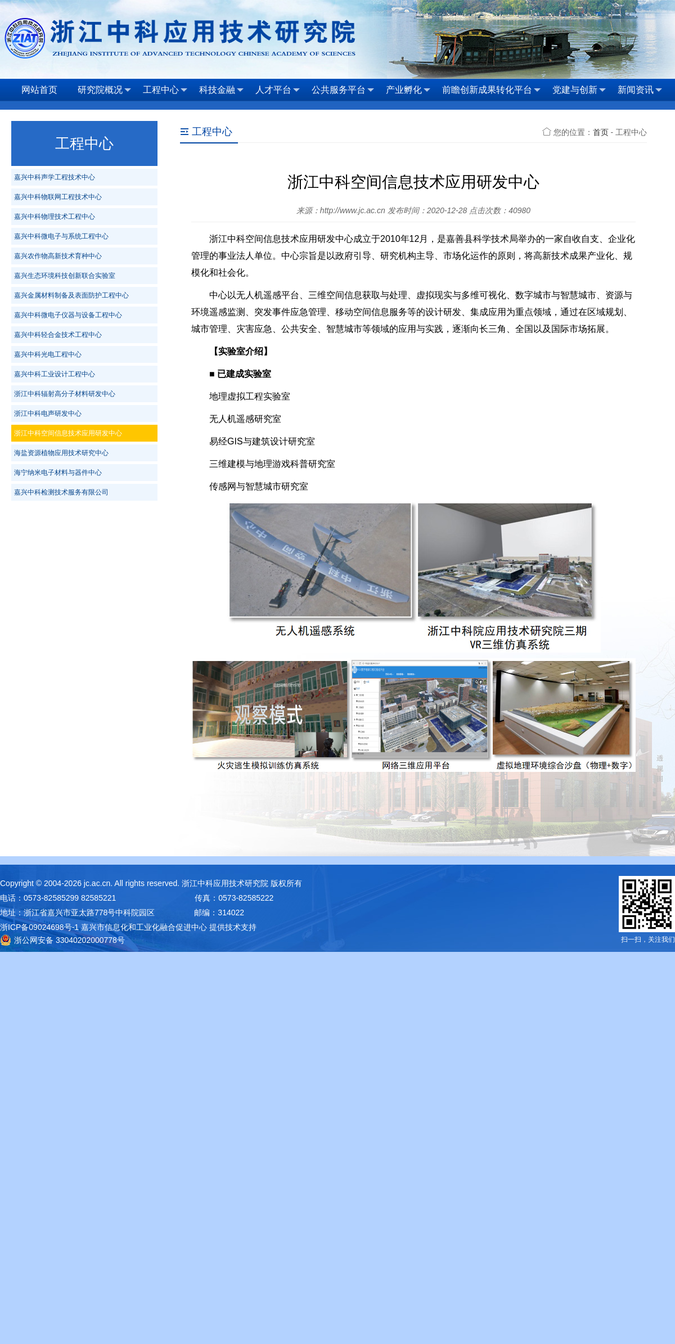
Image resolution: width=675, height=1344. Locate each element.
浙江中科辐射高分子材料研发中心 (64, 394)
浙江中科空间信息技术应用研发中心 (68, 433)
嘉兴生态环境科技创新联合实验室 (64, 276)
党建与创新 (579, 90)
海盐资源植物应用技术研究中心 (61, 453)
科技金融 (221, 90)
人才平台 (277, 90)
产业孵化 (408, 90)
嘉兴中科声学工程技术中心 (54, 177)
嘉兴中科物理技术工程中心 (54, 217)
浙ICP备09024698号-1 (39, 927)
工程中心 (165, 90)
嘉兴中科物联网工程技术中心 (58, 197)
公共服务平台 (343, 90)
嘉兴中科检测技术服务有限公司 (61, 492)
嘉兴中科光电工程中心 (48, 354)
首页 (601, 132)
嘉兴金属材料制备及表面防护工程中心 (71, 295)
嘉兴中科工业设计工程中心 (54, 374)
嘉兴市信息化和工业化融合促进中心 (144, 927)
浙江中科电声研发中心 (48, 413)
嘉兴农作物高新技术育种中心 (58, 256)
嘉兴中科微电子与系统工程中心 (61, 236)
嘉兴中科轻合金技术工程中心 (58, 335)
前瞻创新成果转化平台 (491, 90)
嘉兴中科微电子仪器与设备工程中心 (68, 315)
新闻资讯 (640, 90)
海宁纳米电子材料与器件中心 (58, 473)
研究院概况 (104, 90)
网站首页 (39, 90)
